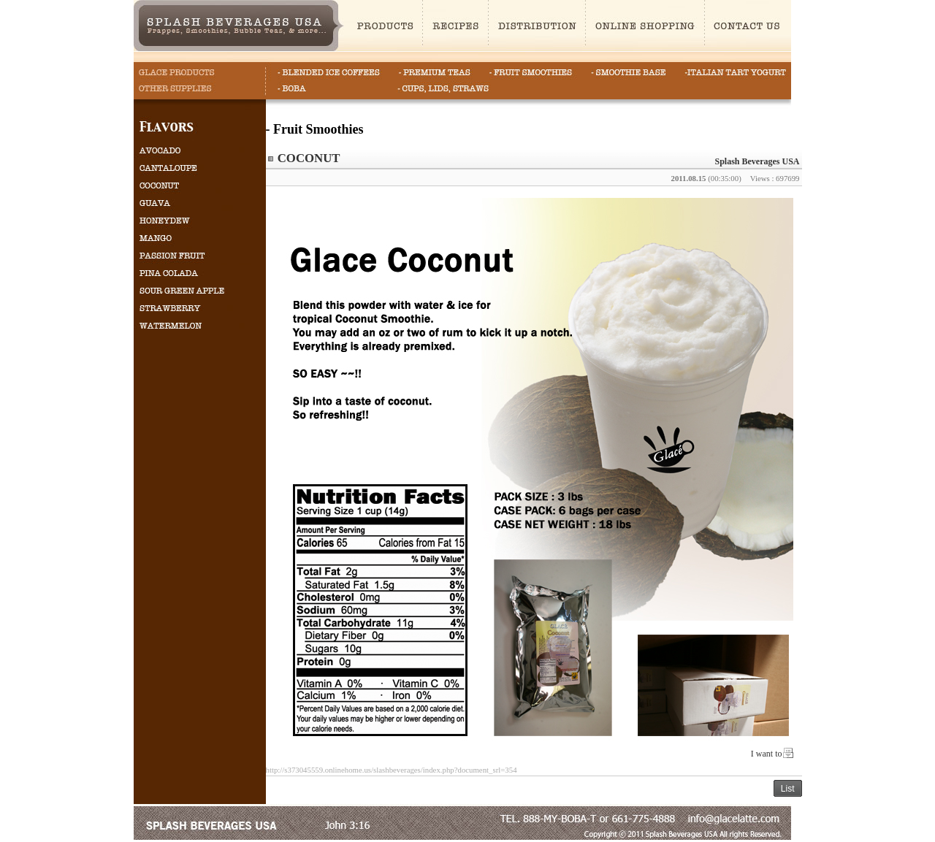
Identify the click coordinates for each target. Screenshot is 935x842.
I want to (766, 754)
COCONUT (309, 158)
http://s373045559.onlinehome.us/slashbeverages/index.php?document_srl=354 (391, 769)
